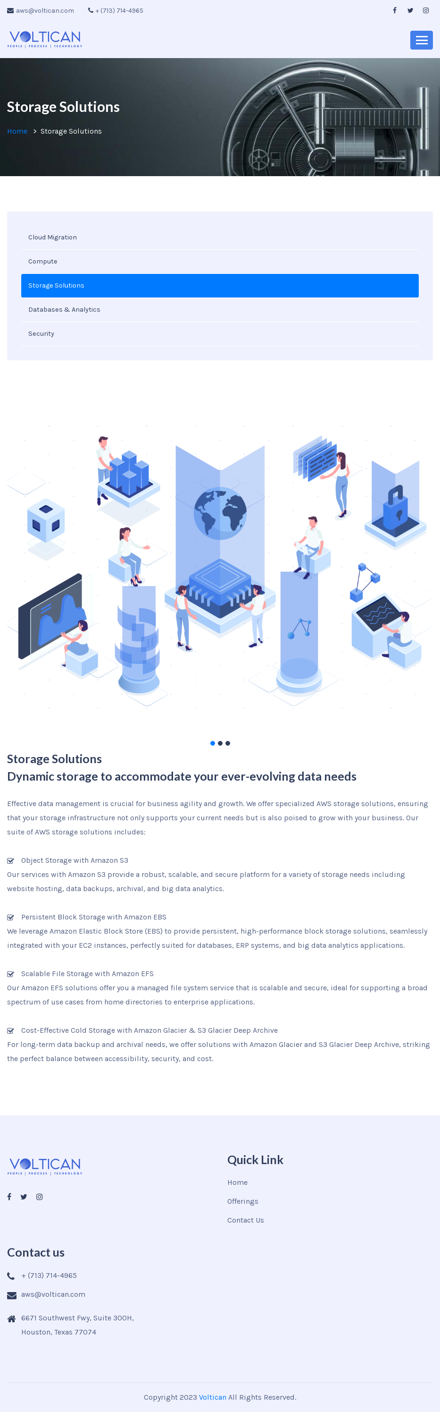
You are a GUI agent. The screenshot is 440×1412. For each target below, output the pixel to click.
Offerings (242, 1201)
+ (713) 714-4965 (115, 11)
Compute (43, 261)
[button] (212, 743)
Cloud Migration (52, 237)
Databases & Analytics (64, 310)
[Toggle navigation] (421, 40)
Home (17, 131)
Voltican (212, 1397)
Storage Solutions (56, 285)
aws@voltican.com (40, 11)
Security (41, 334)
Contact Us (245, 1220)
